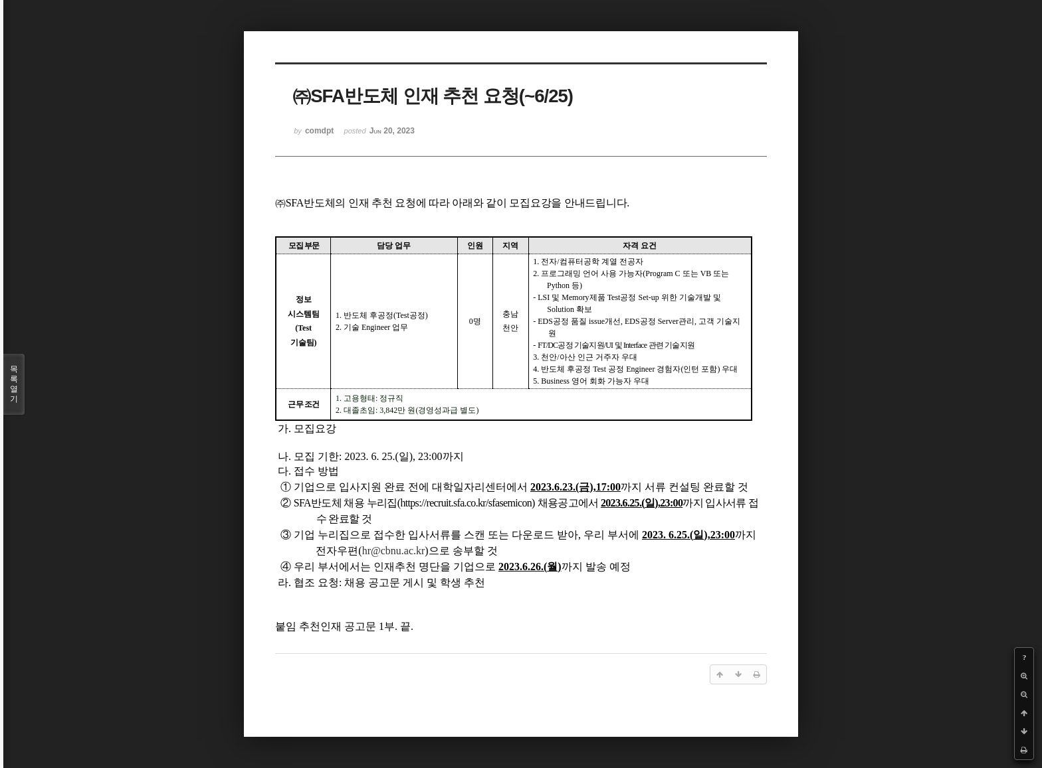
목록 (14, 384)
